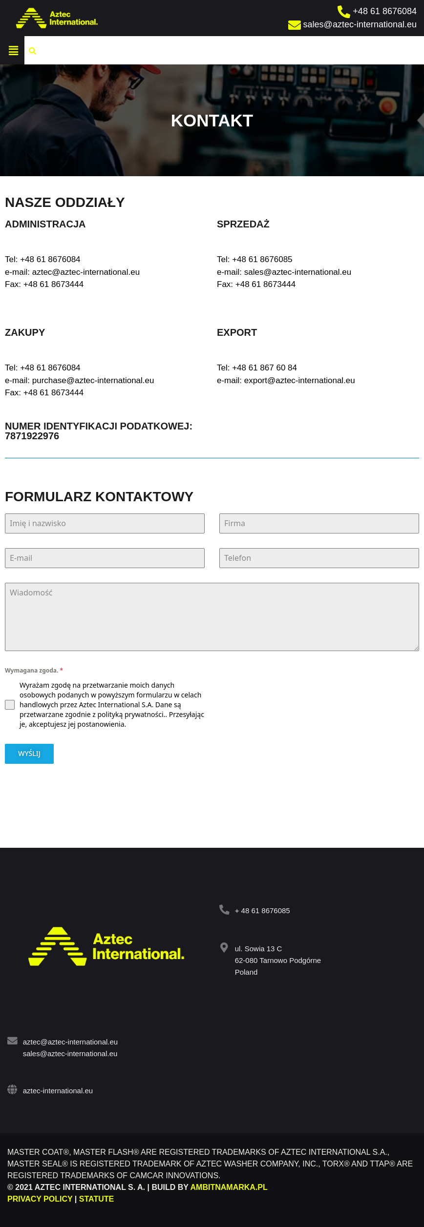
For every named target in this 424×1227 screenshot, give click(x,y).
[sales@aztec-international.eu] (353, 24)
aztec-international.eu (57, 1089)
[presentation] (319, 685)
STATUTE (96, 1197)
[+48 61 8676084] (378, 11)
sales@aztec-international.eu (69, 1052)
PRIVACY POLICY (39, 1197)
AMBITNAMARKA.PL (229, 1186)
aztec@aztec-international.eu (69, 1040)
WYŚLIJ (29, 753)
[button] (165, 50)
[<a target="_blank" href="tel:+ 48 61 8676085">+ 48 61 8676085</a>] (224, 908)
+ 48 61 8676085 (261, 909)
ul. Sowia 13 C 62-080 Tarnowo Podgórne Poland (277, 959)
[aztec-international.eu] (12, 1088)
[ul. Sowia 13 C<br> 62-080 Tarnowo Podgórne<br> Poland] (224, 946)
